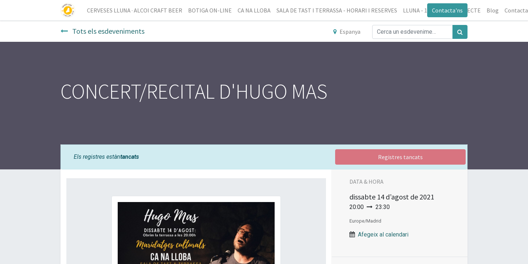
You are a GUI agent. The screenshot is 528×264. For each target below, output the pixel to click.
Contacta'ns (447, 10)
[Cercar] (459, 32)
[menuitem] (134, 10)
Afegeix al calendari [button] (383, 234)
